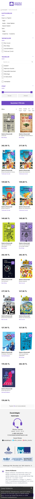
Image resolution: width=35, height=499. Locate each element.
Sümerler (3, 135)
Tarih (3, 28)
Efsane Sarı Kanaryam (24, 317)
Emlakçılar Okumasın (6, 354)
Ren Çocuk (6, 43)
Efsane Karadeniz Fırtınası (8, 172)
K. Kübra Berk (7, 77)
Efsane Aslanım (23, 281)
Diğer (3, 20)
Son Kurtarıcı (4, 281)
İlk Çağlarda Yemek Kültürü (26, 135)
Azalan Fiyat (25, 109)
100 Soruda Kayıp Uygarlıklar (23, 354)
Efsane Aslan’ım (5, 208)
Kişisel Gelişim (6, 26)
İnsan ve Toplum (6, 18)
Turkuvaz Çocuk (7, 51)
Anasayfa (4, 9)
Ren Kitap (6, 46)
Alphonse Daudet (8, 68)
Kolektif (5, 66)
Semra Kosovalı (6, 134)
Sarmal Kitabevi (7, 48)
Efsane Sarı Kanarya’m (25, 208)
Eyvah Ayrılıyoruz (5, 390)
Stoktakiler (6, 81)
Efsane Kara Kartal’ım (24, 172)
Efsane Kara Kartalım (6, 317)
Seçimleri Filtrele (17, 103)
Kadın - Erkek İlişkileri (8, 23)
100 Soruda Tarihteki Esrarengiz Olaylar (24, 245)
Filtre (9, 109)
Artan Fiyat (20, 109)
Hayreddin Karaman (9, 71)
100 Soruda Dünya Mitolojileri (6, 245)
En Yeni (29, 109)
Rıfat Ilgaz (6, 74)
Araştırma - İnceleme (8, 34)
